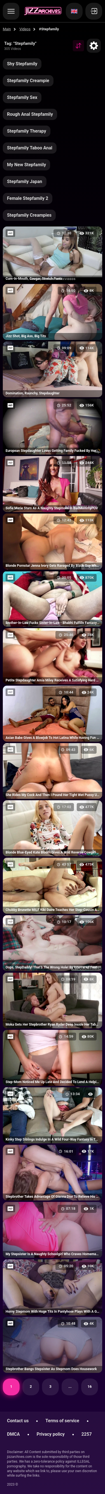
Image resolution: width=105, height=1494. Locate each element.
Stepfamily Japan (24, 181)
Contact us (18, 1420)
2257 (86, 1434)
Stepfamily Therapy (26, 131)
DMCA (13, 1434)
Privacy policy (51, 1434)
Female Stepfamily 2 (27, 198)
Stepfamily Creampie (28, 80)
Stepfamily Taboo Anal (29, 148)
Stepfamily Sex (22, 97)
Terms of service (62, 1420)
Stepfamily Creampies (29, 215)
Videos (25, 29)
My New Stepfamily (26, 164)
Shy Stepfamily (22, 63)
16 (90, 1386)
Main (7, 29)
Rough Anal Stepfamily (30, 114)
